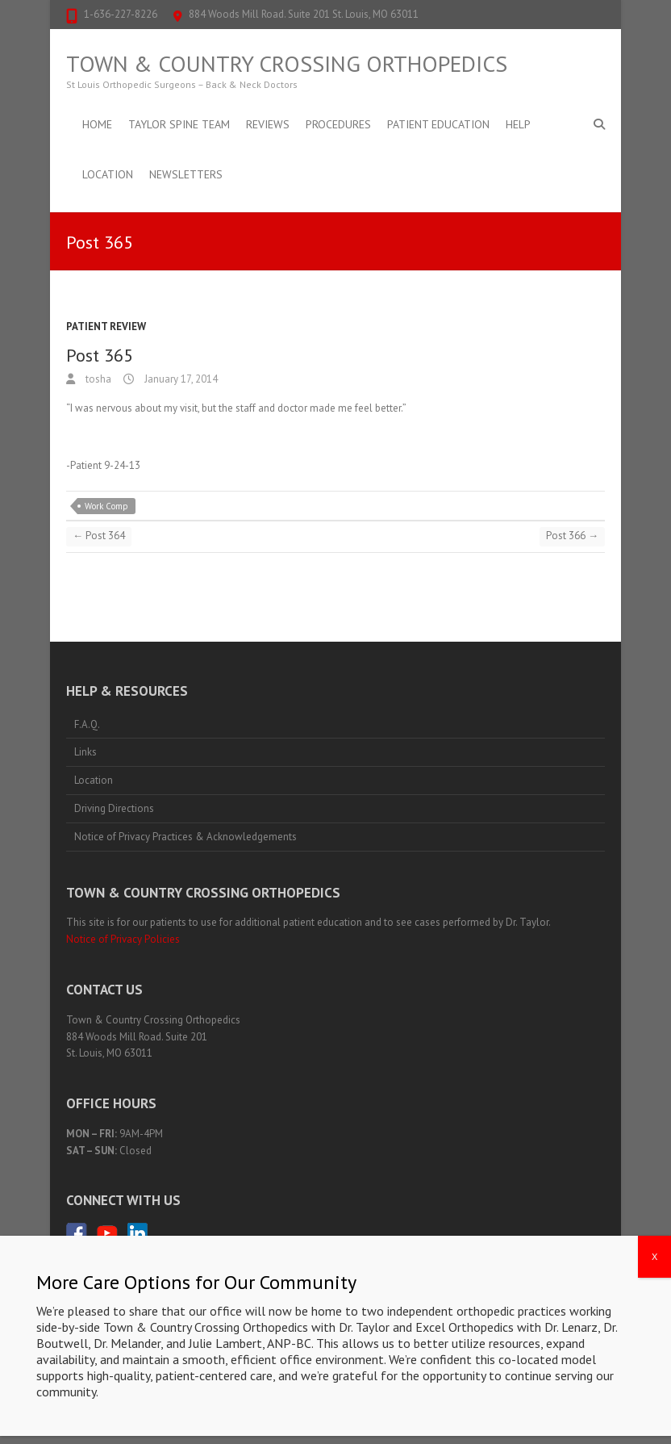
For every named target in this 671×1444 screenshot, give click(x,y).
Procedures (338, 124)
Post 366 (572, 535)
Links (85, 752)
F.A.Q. (87, 724)
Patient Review (106, 326)
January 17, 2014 (180, 379)
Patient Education (438, 124)
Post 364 (99, 535)
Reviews (268, 124)
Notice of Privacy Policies (123, 939)
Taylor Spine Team (179, 124)
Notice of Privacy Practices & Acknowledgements (185, 836)
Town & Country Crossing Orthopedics (286, 63)
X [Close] (654, 1266)
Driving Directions (114, 808)
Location (107, 174)
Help (518, 124)
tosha (97, 379)
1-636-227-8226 (120, 14)
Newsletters (186, 174)
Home (97, 124)
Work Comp (106, 506)
